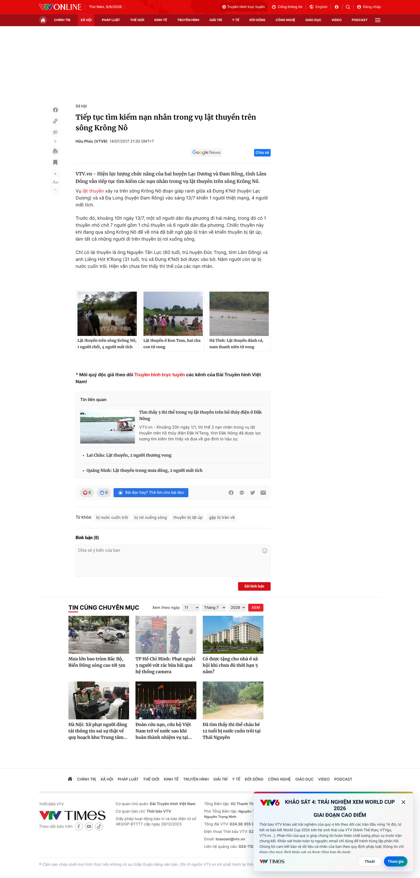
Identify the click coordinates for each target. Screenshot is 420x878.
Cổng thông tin (286, 7)
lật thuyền (93, 191)
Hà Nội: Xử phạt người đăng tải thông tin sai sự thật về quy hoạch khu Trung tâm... (97, 731)
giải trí (215, 20)
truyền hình (188, 20)
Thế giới (137, 20)
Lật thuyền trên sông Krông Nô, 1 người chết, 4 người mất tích (107, 343)
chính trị (62, 20)
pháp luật (111, 20)
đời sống (258, 20)
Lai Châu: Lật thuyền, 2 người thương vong (129, 455)
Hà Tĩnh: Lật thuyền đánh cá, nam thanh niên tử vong (236, 343)
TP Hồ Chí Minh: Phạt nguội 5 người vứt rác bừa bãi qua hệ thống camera (165, 665)
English (318, 7)
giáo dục (313, 20)
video (337, 20)
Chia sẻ (262, 152)
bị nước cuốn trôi (112, 517)
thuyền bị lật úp (188, 517)
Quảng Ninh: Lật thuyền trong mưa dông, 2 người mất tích (145, 470)
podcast (360, 20)
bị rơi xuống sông (150, 517)
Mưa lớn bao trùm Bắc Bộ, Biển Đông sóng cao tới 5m (96, 662)
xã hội (86, 20)
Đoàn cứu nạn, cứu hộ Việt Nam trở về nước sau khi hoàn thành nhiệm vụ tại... (163, 731)
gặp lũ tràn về (222, 517)
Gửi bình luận (254, 586)
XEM (256, 607)
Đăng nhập (369, 7)
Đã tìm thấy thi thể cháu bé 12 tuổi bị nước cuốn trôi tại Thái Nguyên (232, 731)
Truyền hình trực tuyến (243, 7)
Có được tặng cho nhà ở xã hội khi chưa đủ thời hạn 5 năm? (230, 665)
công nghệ (285, 20)
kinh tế (160, 20)
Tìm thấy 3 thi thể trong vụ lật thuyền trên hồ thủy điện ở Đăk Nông (200, 415)
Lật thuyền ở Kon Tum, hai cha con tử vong (172, 343)
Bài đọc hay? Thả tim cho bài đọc (151, 492)
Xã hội (81, 106)
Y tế (235, 20)
